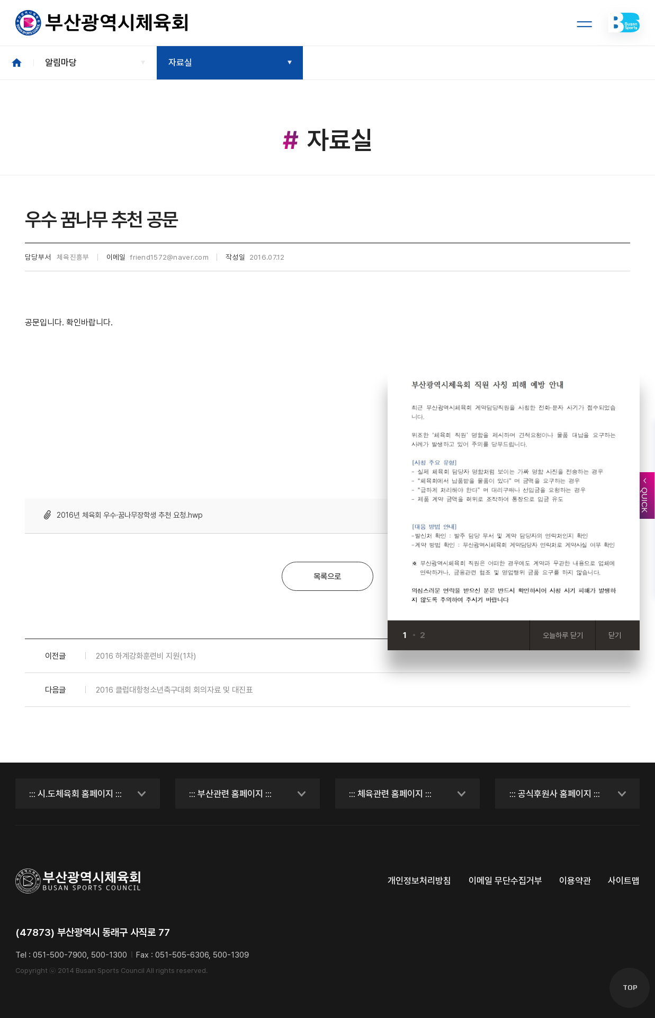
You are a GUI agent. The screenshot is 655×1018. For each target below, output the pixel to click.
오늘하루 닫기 (563, 635)
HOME (16, 62)
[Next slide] (457, 635)
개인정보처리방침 (419, 880)
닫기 (614, 635)
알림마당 (61, 62)
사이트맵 (624, 880)
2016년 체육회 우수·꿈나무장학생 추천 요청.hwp (130, 514)
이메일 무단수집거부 (505, 880)
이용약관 (575, 880)
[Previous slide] (437, 635)
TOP (630, 988)
